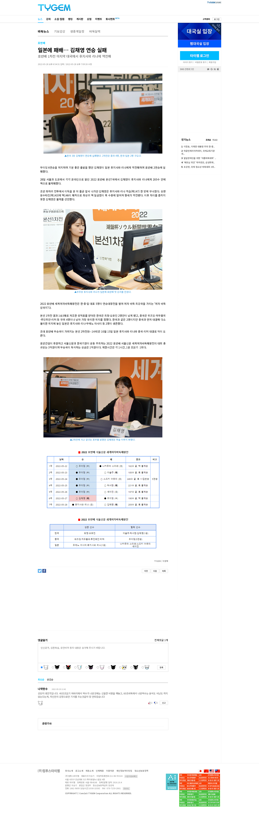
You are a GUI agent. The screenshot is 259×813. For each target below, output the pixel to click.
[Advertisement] (103, 601)
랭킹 (70, 19)
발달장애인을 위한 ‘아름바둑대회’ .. (198, 158)
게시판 (79, 19)
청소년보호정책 (141, 770)
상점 (89, 19)
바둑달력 (94, 31)
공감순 (50, 679)
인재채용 (100, 770)
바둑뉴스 (43, 31)
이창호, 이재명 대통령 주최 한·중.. (198, 146)
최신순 (41, 679)
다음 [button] (155, 570)
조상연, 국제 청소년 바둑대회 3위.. (198, 166)
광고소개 (79, 770)
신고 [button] (164, 702)
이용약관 (110, 770)
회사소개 (69, 770)
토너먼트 (110, 19)
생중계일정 (77, 31)
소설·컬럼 (59, 19)
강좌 (48, 19)
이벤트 (98, 19)
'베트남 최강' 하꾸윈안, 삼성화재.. (198, 162)
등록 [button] (161, 667)
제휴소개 (89, 770)
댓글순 (215, 139)
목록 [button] (164, 570)
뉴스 (40, 19)
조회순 (208, 139)
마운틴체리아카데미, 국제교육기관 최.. (198, 152)
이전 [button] (146, 570)
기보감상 (59, 31)
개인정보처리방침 (124, 770)
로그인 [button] (217, 19)
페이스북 (199, 102)
